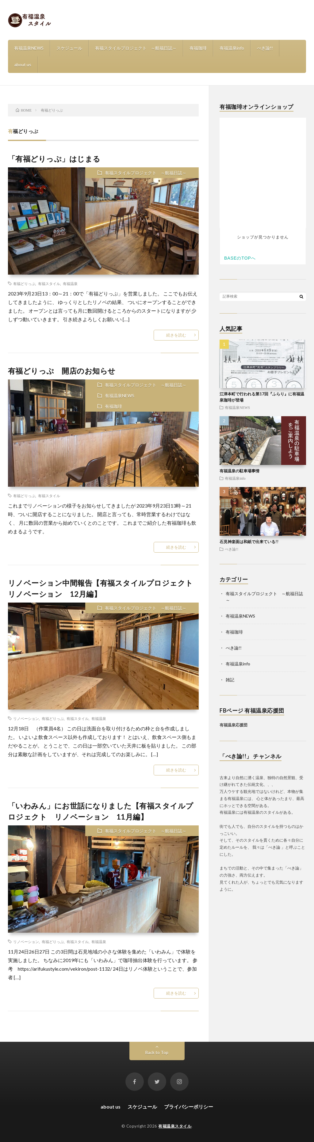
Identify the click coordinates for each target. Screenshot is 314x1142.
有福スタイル (49, 283)
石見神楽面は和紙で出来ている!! (249, 541)
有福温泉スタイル (174, 1126)
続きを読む (176, 335)
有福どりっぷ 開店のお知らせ (62, 370)
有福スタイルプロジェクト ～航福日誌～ (136, 48)
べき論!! (265, 48)
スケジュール (69, 48)
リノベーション (26, 718)
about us (22, 64)
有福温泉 (70, 283)
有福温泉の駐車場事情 (239, 470)
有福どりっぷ (24, 283)
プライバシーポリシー (188, 1107)
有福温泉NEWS (29, 48)
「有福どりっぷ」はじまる (54, 158)
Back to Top (156, 1052)
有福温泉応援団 (233, 724)
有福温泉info (232, 48)
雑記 (230, 679)
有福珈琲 (198, 48)
